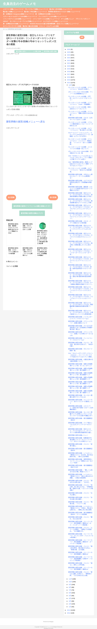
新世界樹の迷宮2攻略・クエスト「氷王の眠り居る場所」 (80, 498)
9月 (70, 584)
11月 (70, 579)
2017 (69, 74)
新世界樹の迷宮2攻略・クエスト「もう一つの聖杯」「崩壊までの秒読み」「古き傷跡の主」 (80, 529)
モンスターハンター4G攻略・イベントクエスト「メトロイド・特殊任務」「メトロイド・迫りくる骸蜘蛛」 (80, 141)
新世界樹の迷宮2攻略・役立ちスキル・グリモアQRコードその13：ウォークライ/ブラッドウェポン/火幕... (80, 228)
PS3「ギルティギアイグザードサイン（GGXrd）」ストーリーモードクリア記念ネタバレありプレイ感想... (80, 355)
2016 (69, 77)
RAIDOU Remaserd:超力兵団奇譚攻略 (42, 23)
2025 (69, 52)
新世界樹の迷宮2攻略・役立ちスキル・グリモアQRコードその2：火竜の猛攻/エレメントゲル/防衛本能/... (80, 312)
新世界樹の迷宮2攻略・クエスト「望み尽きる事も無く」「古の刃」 (80, 481)
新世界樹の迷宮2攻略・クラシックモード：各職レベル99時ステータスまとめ (80, 333)
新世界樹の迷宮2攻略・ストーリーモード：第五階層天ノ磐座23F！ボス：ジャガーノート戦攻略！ (80, 523)
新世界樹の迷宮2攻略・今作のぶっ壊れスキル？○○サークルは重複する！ (80, 176)
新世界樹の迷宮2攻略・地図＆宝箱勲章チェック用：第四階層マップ (80, 378)
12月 (70, 85)
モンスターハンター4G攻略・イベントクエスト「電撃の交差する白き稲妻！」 (80, 113)
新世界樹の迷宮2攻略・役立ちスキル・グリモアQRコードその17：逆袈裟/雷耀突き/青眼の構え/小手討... (80, 194)
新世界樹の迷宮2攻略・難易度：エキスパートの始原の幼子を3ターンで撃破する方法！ (80, 188)
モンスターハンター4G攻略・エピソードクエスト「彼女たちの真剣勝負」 (80, 169)
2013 (69, 610)
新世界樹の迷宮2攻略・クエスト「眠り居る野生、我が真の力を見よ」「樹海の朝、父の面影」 (80, 547)
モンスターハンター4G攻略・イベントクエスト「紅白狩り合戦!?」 (80, 88)
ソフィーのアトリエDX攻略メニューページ (17, 19)
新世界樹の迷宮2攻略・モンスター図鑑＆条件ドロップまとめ (80, 396)
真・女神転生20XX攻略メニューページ (15, 23)
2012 (69, 613)
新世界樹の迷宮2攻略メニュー (78, 435)
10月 (70, 581)
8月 (70, 587)
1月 (70, 606)
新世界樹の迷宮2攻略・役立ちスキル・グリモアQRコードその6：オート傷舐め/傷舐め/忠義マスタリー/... (80, 282)
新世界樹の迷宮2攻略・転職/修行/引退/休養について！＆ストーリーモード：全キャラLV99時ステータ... (80, 439)
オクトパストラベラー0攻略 (12, 26)
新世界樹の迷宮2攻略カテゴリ (32, 213)
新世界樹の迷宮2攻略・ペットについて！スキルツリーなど (80, 339)
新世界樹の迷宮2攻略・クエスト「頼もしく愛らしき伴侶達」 (80, 564)
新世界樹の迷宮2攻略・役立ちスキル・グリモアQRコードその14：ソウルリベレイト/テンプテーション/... (80, 215)
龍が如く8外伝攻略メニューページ (60, 9)
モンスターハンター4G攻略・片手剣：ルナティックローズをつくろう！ (80, 98)
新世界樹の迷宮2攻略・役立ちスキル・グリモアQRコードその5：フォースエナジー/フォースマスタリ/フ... (80, 289)
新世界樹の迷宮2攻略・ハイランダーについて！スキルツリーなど (80, 317)
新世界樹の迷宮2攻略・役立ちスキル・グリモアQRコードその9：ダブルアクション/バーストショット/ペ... (80, 259)
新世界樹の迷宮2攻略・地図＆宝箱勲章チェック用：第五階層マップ (80, 373)
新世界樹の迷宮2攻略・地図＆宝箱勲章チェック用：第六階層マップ (80, 369)
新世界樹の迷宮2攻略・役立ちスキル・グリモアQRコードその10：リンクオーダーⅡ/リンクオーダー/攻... (80, 251)
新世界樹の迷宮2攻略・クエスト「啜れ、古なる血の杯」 (80, 518)
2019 (69, 69)
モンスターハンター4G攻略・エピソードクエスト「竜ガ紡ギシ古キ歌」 (80, 129)
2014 (69, 82)
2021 (69, 63)
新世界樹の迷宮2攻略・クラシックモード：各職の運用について (80, 322)
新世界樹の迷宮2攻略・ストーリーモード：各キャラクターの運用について (80, 401)
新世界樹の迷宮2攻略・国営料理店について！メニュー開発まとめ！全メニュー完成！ (80, 460)
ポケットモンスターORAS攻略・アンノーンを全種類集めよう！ (80, 92)
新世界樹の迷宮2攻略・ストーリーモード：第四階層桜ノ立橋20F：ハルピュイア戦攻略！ (80, 558)
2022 (69, 60)
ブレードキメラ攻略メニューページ (36, 9)
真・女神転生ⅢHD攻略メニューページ (48, 14)
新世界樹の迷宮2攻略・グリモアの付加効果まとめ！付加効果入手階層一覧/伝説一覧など (80, 327)
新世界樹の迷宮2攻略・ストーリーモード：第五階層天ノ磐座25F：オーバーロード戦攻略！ (80, 541)
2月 (70, 604)
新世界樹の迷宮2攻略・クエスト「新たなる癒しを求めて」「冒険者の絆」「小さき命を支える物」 (80, 573)
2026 (69, 49)
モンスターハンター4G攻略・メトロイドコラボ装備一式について (80, 147)
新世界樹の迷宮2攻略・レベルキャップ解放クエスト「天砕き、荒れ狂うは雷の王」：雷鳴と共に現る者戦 (80, 508)
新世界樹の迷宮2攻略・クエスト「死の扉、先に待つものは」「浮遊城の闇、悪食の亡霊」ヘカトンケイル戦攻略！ (80, 487)
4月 (70, 598)
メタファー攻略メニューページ (13, 9)
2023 (69, 57)
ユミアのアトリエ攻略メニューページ (55, 21)
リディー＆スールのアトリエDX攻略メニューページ (20, 16)
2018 (69, 71)
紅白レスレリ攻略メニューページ (68, 23)
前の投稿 (53, 197)
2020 (69, 66)
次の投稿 (11, 197)
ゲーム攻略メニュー (67, 19)
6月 (70, 593)
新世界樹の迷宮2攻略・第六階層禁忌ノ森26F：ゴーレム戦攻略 (80, 513)
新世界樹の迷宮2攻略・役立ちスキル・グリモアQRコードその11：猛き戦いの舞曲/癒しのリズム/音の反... (80, 244)
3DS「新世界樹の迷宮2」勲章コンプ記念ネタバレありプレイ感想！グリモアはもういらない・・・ (80, 163)
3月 (70, 601)
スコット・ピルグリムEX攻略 (49, 26)
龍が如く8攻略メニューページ (13, 11)
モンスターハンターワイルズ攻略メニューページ (26, 21)
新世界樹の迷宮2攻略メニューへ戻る (25, 121)
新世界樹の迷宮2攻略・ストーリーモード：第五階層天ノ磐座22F (80, 568)
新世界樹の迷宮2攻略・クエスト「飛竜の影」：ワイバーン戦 (80, 502)
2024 (69, 55)
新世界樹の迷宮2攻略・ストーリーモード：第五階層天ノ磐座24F (80, 553)
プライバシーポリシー (83, 19)
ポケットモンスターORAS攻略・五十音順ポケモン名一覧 (80, 152)
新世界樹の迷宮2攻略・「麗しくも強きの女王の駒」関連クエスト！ (80, 470)
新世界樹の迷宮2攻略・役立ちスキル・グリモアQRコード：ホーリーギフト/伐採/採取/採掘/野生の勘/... (80, 430)
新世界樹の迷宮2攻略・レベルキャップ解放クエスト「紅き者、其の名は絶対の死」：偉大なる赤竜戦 (80, 454)
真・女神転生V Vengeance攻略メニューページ (18, 14)
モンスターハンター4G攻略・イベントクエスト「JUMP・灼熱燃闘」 (80, 103)
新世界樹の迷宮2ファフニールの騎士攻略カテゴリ (32, 206)
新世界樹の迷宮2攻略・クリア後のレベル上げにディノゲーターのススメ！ (80, 424)
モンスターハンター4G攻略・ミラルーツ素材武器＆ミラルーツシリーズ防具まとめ (80, 123)
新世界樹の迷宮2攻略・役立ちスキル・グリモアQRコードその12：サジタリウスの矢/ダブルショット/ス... (80, 236)
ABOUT (5, 21)
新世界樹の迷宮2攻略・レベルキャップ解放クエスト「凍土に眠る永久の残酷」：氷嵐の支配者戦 (80, 476)
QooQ (51, 628)
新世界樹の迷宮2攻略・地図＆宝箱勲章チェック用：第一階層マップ (80, 391)
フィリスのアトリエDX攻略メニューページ (52, 16)
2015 (69, 80)
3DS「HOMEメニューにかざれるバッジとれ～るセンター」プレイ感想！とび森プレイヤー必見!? (80, 157)
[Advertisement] (32, 68)
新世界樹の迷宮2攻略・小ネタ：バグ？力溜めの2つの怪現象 (79, 222)
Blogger (51, 621)
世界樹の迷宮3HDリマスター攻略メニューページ (64, 11)
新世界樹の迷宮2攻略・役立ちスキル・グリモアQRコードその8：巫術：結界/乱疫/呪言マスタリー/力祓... (80, 267)
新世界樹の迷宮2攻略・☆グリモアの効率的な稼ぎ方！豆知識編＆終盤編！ (80, 182)
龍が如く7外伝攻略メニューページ (35, 11)
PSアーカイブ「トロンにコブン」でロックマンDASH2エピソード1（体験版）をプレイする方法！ (80, 134)
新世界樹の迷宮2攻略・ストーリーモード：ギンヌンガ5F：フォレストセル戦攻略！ (80, 535)
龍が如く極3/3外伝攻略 (30, 26)
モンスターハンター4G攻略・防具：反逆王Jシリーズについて (80, 108)
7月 (70, 590)
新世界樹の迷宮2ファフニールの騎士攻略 (28, 51)
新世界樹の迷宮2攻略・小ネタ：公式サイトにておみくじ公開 (80, 118)
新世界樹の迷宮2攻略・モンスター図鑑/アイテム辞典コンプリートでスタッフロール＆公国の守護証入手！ (80, 413)
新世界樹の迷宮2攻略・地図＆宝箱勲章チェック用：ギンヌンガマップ (80, 364)
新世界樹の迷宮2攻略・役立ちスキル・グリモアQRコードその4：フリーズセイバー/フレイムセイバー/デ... (80, 297)
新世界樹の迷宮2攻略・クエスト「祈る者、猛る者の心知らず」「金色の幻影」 (80, 344)
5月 (70, 595)
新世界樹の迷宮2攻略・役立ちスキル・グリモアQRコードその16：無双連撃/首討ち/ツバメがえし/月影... (80, 200)
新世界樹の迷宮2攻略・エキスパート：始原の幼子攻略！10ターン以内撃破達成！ (80, 407)
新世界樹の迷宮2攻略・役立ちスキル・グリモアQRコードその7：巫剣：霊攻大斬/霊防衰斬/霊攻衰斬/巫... (80, 275)
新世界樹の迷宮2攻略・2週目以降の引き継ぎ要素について (80, 360)
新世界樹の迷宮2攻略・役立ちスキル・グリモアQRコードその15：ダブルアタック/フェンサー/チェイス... (80, 207)
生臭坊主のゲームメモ (19, 4)
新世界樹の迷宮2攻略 (50, 51)
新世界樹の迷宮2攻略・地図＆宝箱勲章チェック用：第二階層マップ (80, 387)
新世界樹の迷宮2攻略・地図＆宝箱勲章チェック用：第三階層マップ (80, 382)
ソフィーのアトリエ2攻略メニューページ (46, 19)
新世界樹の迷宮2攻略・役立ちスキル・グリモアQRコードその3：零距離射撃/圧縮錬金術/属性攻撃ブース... (80, 305)
